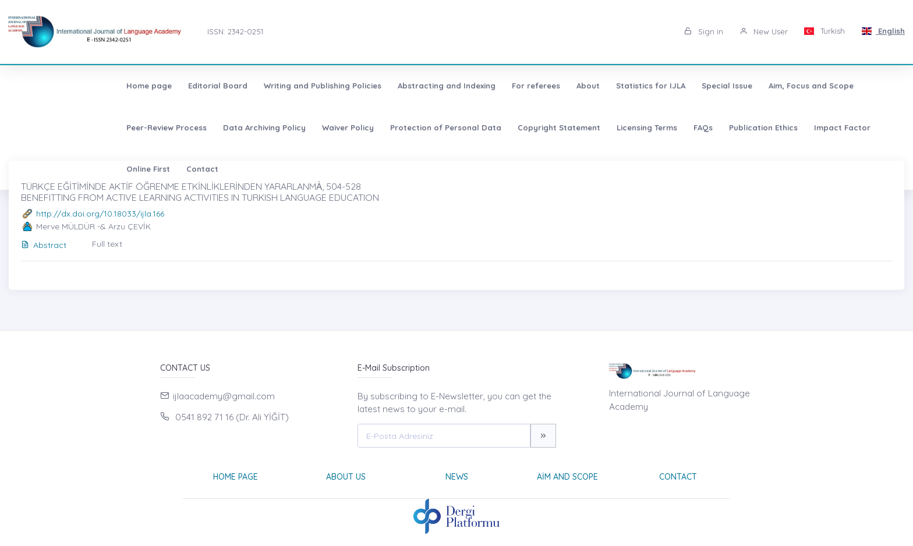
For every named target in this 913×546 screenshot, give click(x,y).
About (484, 85)
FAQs (502, 127)
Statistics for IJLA (546, 85)
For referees (432, 85)
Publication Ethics (562, 127)
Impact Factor (641, 127)
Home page (45, 85)
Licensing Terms (446, 127)
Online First (708, 127)
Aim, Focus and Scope (706, 85)
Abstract (43, 245)
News (456, 476)
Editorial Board (113, 85)
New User (763, 31)
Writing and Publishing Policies (218, 85)
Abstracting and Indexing (342, 85)
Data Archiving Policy (63, 127)
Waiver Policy (147, 127)
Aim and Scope (567, 476)
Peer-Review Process (806, 85)
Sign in (703, 31)
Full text (107, 244)
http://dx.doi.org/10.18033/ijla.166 (100, 213)
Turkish (824, 31)
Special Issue (622, 85)
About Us (346, 476)
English (883, 31)
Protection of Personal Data (244, 127)
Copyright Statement (358, 127)
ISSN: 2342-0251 (235, 31)
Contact (762, 127)
